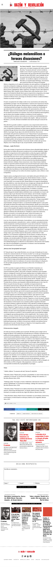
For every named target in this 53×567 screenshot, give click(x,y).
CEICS (32, 559)
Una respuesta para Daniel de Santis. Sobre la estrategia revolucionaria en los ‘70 (37, 517)
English (38, 559)
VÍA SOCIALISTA (45, 559)
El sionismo (8, 445)
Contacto (16, 559)
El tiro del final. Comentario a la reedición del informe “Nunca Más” (25, 438)
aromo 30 (19, 413)
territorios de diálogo (36, 413)
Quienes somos (8, 559)
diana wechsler (26, 413)
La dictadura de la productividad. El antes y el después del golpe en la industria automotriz (42, 439)
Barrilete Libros (25, 559)
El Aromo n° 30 (35, 61)
